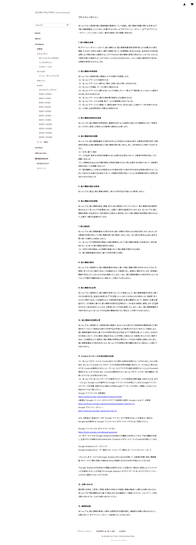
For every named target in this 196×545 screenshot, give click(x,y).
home (37, 33)
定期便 (39, 49)
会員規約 (122, 531)
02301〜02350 (45, 133)
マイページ (41, 168)
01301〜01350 (45, 120)
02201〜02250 (45, 124)
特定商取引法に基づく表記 (105, 531)
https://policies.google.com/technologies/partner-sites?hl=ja (106, 404)
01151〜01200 (45, 107)
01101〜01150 (45, 103)
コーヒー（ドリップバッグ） (49, 76)
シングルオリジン (45, 62)
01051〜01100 (45, 98)
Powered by (118, 540)
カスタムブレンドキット (48, 90)
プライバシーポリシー (84, 531)
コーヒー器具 (42, 142)
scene (40, 85)
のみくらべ (41, 81)
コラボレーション (45, 67)
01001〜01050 (45, 94)
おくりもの (41, 71)
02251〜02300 (45, 128)
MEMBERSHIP (43, 163)
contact (39, 147)
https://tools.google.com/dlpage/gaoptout (97, 432)
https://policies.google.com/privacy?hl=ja (97, 411)
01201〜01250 (45, 111)
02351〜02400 (45, 137)
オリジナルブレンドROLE (49, 58)
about (38, 39)
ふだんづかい (42, 54)
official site (40, 153)
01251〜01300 (45, 116)
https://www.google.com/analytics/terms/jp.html (100, 397)
